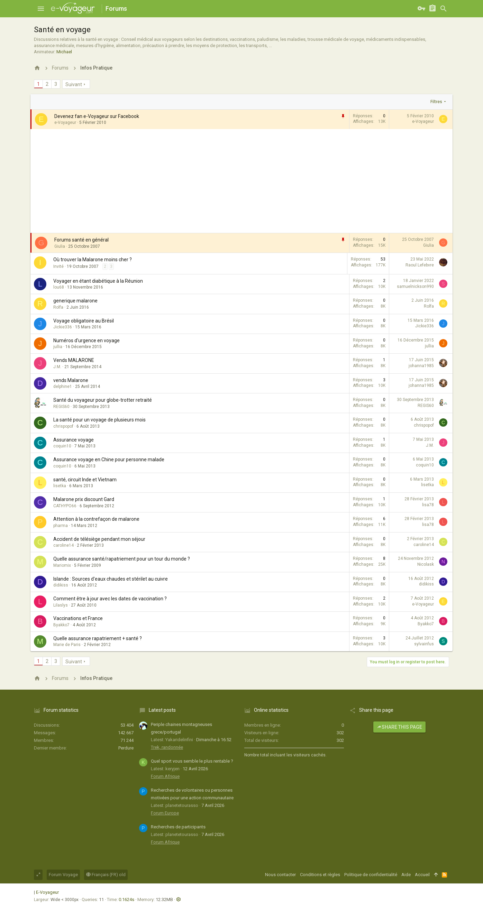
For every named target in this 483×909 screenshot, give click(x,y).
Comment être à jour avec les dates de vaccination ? (110, 598)
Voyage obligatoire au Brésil (83, 321)
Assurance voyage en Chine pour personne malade (108, 459)
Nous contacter (280, 874)
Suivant (73, 84)
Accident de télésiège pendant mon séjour (99, 539)
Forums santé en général (81, 240)
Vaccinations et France (78, 618)
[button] (41, 8)
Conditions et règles (320, 874)
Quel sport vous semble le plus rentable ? (192, 761)
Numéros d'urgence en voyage (86, 340)
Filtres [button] (436, 101)
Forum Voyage (63, 874)
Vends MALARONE (73, 360)
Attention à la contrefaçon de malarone (96, 519)
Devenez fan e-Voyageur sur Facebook (96, 116)
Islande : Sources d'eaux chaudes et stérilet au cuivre (110, 579)
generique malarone (75, 300)
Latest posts (162, 710)
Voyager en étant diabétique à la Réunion (98, 281)
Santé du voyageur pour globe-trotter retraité (102, 400)
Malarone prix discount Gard (83, 499)
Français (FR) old (106, 874)
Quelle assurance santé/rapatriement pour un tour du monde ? (121, 559)
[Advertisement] (241, 181)
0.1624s (126, 899)
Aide (406, 874)
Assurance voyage (73, 440)
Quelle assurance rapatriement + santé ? (97, 638)
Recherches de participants (178, 826)
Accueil (422, 874)
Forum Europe (165, 813)
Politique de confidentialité (370, 874)
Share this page (399, 727)
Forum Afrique (165, 776)
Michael (64, 51)
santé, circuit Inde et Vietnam (85, 479)
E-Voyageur (47, 892)
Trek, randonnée (167, 747)
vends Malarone (70, 380)
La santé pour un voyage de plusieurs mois (99, 419)
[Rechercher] (443, 8)
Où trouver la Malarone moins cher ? (92, 259)
